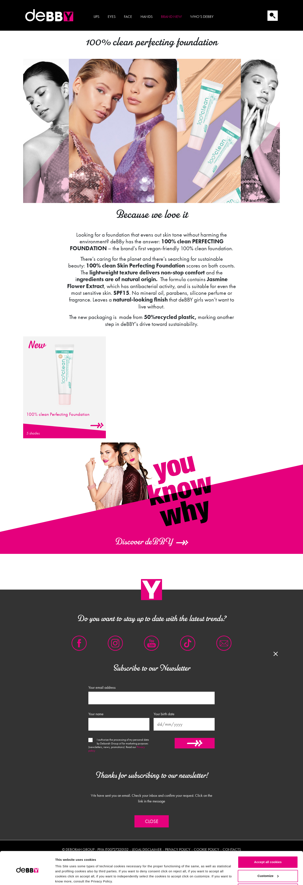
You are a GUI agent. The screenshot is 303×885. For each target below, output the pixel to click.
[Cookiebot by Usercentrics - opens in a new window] (27, 877)
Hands (147, 16)
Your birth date (164, 714)
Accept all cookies (268, 846)
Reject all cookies (268, 873)
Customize (268, 859)
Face (128, 16)
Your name (96, 714)
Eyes (112, 16)
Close (151, 821)
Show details (65, 876)
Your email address (102, 687)
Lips (96, 16)
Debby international (49, 15)
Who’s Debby (202, 16)
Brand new (171, 16)
